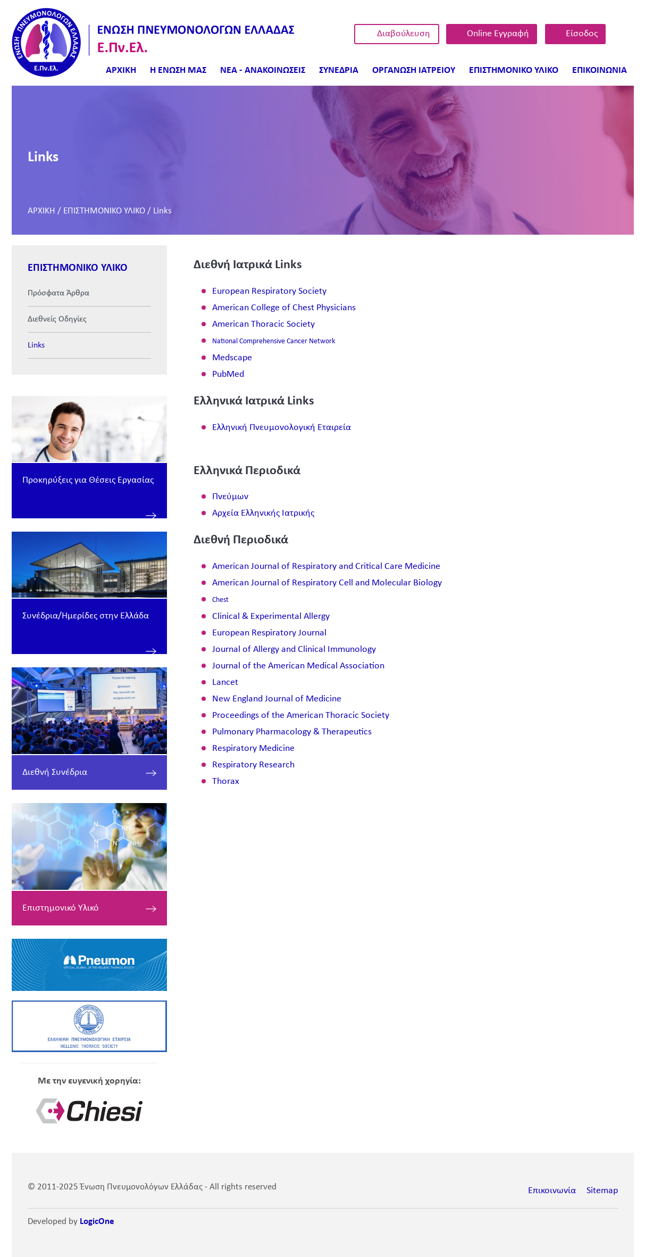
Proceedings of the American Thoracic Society (300, 715)
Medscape (232, 358)
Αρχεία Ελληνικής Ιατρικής (263, 513)
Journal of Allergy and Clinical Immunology (294, 649)
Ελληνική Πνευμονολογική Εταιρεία (281, 428)
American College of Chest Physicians (284, 308)
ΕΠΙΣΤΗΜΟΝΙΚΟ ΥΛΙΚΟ (104, 211)
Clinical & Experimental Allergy (271, 616)
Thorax (225, 781)
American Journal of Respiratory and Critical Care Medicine (326, 566)
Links (162, 211)
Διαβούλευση (403, 34)
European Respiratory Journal (269, 633)
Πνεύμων (230, 497)
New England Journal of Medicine (276, 699)
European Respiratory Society (269, 291)
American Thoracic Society (263, 324)
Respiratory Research (253, 765)
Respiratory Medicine (253, 748)
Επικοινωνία (552, 1191)
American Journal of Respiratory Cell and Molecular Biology (327, 583)
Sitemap (602, 1191)
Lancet (225, 682)
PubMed (228, 374)
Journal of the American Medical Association (298, 666)
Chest (220, 600)
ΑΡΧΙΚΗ (41, 211)
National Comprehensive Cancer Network (273, 341)
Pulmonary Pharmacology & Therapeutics (292, 732)
